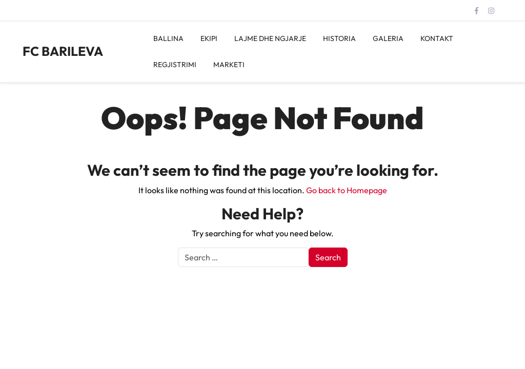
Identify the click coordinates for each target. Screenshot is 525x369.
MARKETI (229, 64)
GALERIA (388, 38)
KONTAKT (436, 38)
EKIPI (208, 38)
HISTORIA (339, 38)
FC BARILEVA (63, 51)
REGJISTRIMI (174, 64)
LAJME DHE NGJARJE (270, 38)
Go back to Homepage (346, 190)
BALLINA (168, 38)
